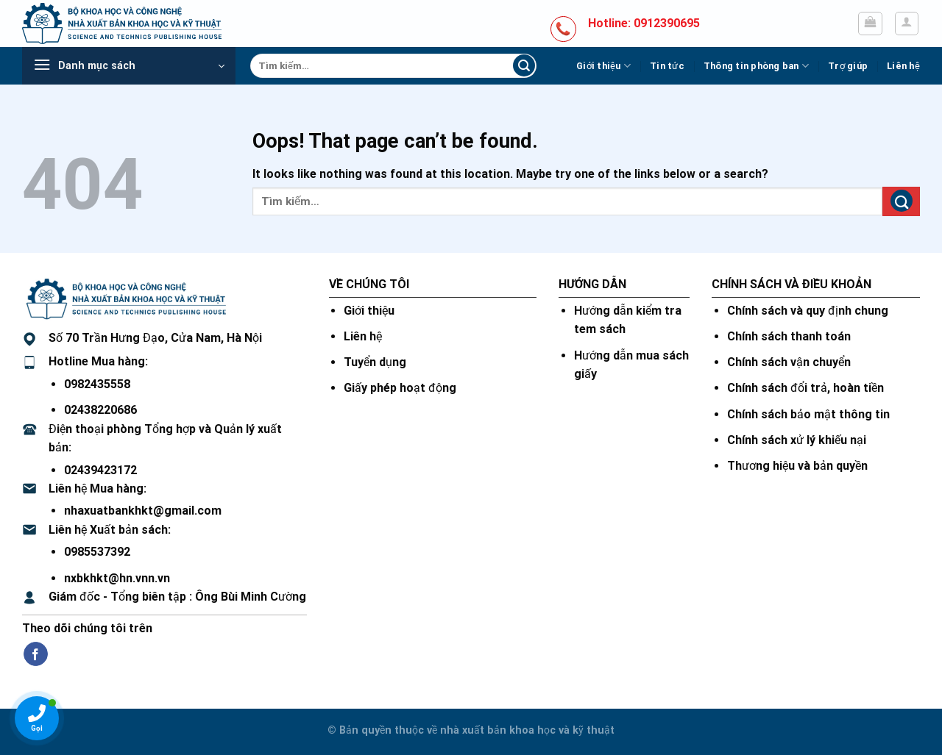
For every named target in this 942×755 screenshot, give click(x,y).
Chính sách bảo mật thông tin (808, 414)
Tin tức (667, 65)
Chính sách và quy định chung (807, 311)
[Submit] (524, 66)
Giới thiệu (603, 66)
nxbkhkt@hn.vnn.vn (117, 578)
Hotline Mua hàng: (98, 361)
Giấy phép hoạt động (400, 388)
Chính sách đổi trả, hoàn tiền (805, 388)
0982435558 (97, 384)
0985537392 (97, 552)
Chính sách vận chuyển (789, 362)
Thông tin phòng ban (756, 66)
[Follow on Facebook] (36, 654)
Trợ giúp (848, 65)
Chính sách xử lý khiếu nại (796, 440)
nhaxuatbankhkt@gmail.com (143, 511)
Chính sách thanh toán (789, 336)
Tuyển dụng (375, 362)
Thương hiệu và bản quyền (797, 466)
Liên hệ (903, 65)
